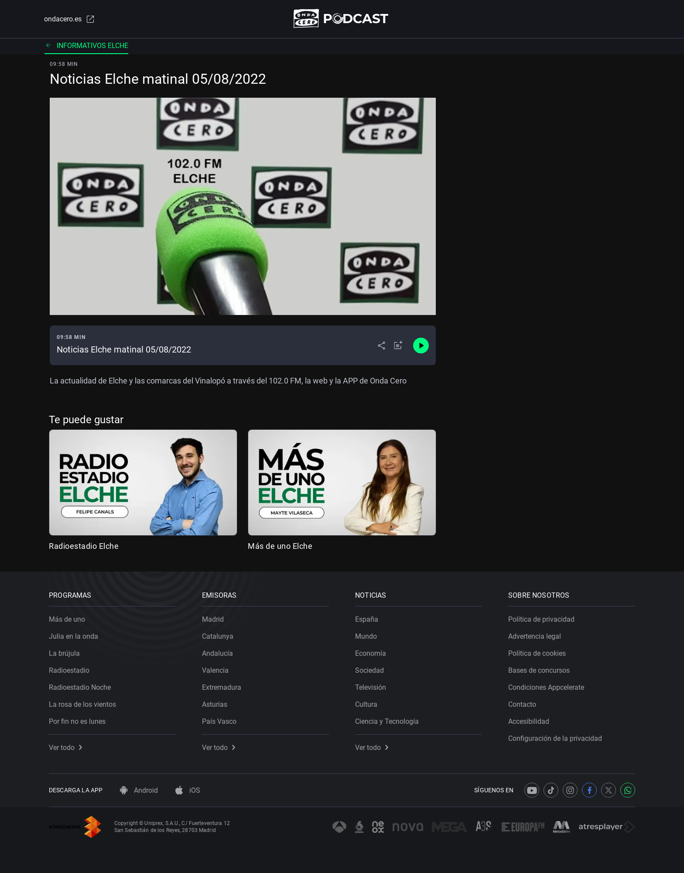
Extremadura (221, 687)
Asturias (214, 704)
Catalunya (217, 636)
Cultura (366, 704)
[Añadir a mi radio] (398, 345)
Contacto (522, 704)
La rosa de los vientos (82, 704)
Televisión (370, 687)
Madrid (213, 619)
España (366, 619)
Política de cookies (537, 653)
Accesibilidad (528, 721)
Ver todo (65, 747)
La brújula (64, 653)
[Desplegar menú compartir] (381, 345)
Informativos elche (86, 45)
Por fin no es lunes (77, 721)
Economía (370, 653)
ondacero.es (70, 19)
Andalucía (217, 653)
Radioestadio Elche (84, 546)
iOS (187, 790)
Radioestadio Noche (80, 687)
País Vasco (219, 721)
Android (139, 790)
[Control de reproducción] (421, 345)
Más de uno (67, 619)
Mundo (366, 636)
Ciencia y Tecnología (387, 721)
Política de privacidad (541, 619)
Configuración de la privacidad (555, 738)
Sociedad (369, 670)
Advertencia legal (534, 636)
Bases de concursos (539, 670)
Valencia (215, 670)
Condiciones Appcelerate (546, 687)
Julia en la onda (73, 636)
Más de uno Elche (280, 546)
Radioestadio (69, 670)
